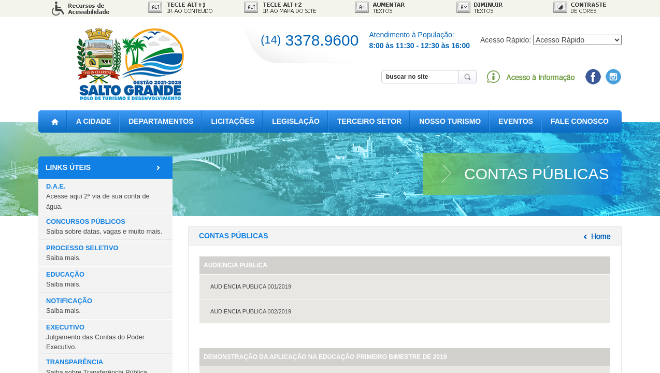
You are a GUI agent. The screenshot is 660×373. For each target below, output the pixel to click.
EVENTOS (515, 121)
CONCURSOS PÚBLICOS (104, 226)
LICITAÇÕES (232, 121)
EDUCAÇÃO (65, 279)
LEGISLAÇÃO (296, 121)
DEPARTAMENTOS (160, 121)
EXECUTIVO (95, 337)
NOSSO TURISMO (450, 121)
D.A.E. (98, 196)
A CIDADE (93, 121)
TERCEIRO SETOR (369, 121)
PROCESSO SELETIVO (82, 253)
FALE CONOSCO (580, 121)
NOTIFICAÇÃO (69, 305)
